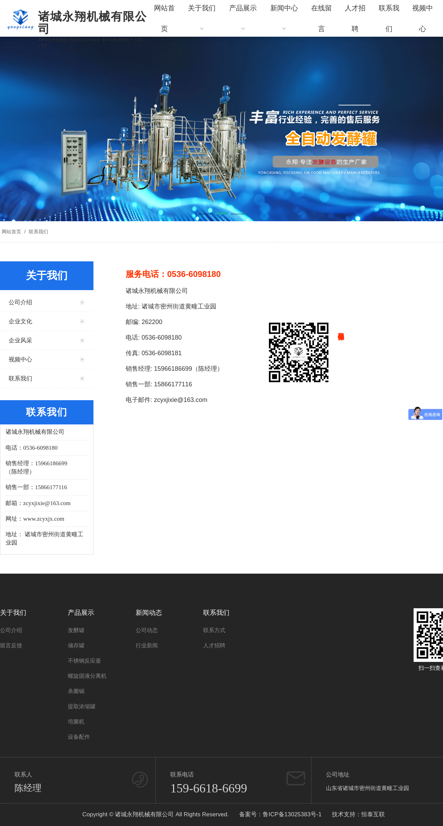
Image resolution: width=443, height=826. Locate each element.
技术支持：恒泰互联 (358, 814)
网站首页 (11, 231)
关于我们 (13, 612)
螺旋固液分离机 (87, 676)
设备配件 (79, 737)
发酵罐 (76, 630)
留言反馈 (11, 645)
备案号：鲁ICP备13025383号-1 (280, 814)
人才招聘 (214, 645)
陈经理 (28, 788)
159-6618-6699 (208, 788)
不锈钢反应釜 (84, 661)
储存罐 (76, 645)
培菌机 (76, 722)
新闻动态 (149, 612)
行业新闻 (147, 645)
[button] (205, 214)
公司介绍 (11, 630)
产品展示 (81, 612)
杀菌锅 (76, 691)
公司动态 (147, 630)
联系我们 (37, 231)
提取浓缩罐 (82, 706)
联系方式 (214, 630)
